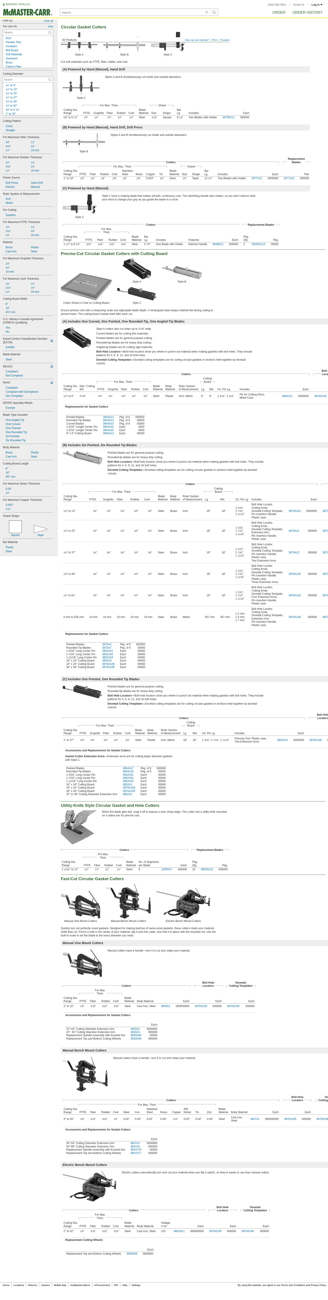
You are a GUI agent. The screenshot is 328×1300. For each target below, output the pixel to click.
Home (6, 1285)
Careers (45, 1285)
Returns (32, 1285)
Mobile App (60, 1285)
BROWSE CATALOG (18, 4)
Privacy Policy (318, 1285)
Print (214, 40)
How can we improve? (197, 40)
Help (124, 1285)
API (116, 1285)
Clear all (48, 20)
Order (279, 12)
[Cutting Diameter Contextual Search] (28, 80)
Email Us (298, 4)
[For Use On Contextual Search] (28, 32)
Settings (135, 1285)
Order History (308, 12)
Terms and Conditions (293, 1285)
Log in (317, 4)
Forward (224, 40)
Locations (19, 1285)
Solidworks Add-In (80, 1285)
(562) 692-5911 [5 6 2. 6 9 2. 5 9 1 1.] (277, 4)
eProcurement (102, 1285)
